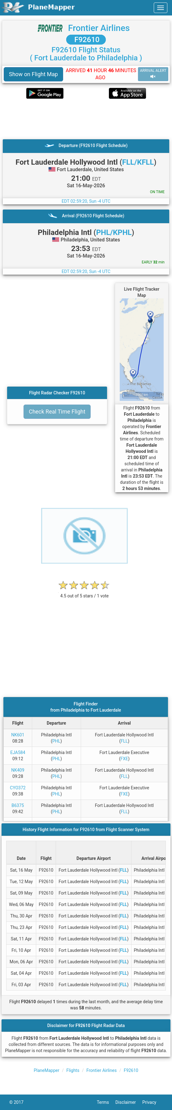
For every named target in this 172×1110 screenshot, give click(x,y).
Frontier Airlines (99, 28)
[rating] (84, 592)
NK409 (17, 770)
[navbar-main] (160, 7)
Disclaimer (128, 1102)
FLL (124, 741)
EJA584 (17, 752)
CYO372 (18, 787)
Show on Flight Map (33, 74)
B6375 (17, 805)
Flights (73, 1070)
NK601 (17, 734)
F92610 (85, 39)
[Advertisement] (86, 119)
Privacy (152, 1102)
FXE (124, 758)
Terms (106, 1102)
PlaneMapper (46, 1070)
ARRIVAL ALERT (153, 73)
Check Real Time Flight (57, 411)
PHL (56, 741)
